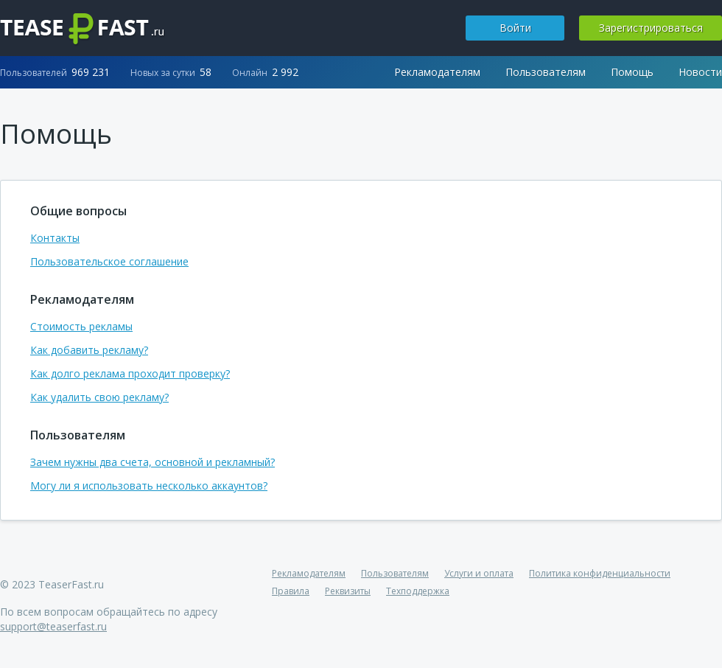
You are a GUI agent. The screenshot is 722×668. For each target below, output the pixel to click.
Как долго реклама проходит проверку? (130, 373)
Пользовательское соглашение (109, 261)
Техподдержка (417, 591)
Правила (290, 591)
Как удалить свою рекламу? (99, 397)
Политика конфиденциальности (599, 573)
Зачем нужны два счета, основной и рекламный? (152, 462)
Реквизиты (348, 591)
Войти (515, 28)
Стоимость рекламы (81, 326)
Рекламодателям (437, 72)
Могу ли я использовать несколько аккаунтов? (148, 486)
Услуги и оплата (479, 573)
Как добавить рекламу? (89, 350)
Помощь (632, 72)
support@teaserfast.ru (53, 626)
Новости (700, 72)
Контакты (55, 238)
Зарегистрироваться (651, 28)
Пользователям (545, 72)
